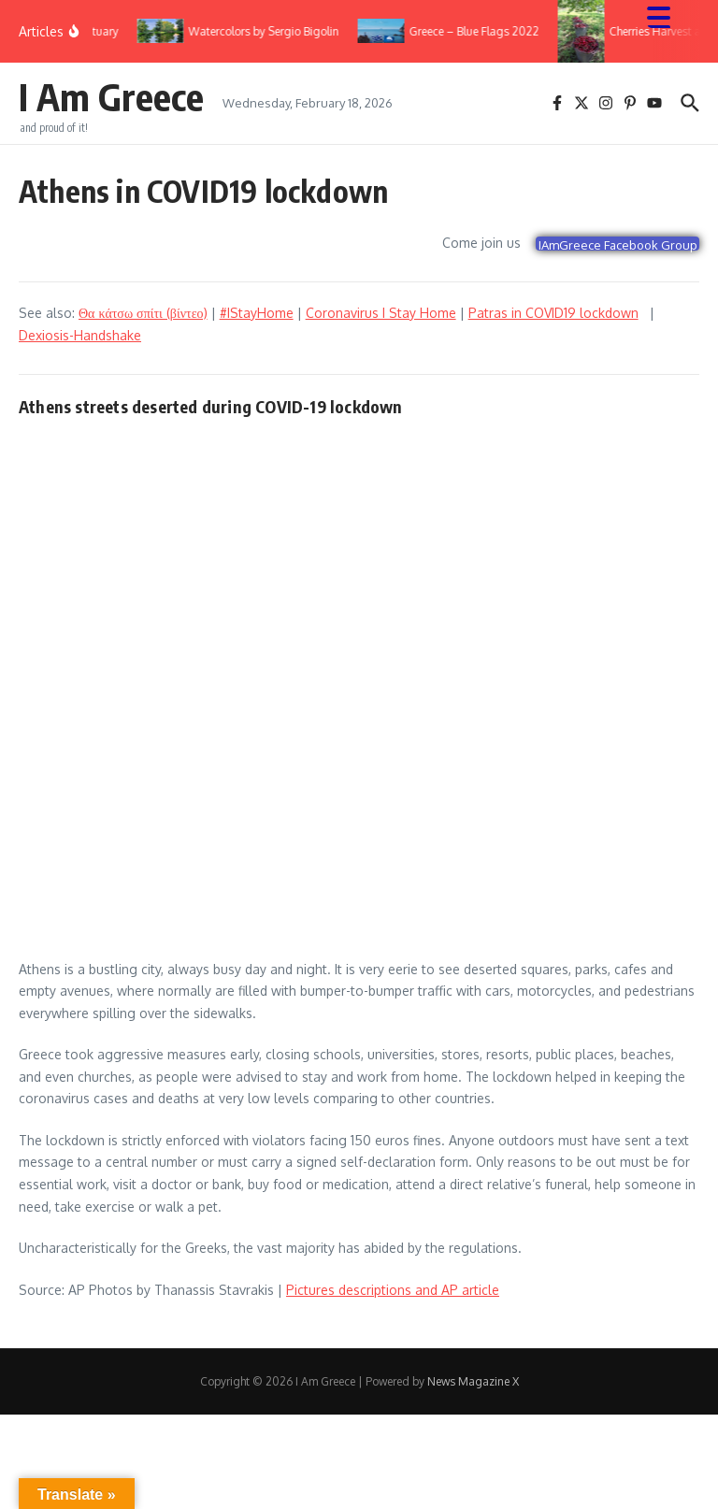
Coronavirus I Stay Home (381, 313)
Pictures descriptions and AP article (392, 1290)
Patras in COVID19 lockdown (553, 313)
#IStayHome (257, 313)
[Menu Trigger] (668, 16)
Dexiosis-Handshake (80, 335)
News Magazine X (473, 1381)
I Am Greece (111, 96)
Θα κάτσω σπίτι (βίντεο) (143, 313)
